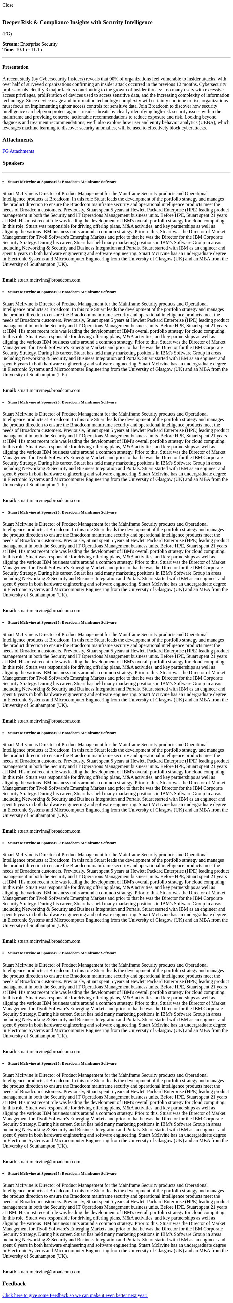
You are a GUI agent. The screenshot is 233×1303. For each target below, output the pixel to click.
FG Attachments (18, 151)
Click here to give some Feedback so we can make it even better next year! (75, 1295)
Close (7, 5)
